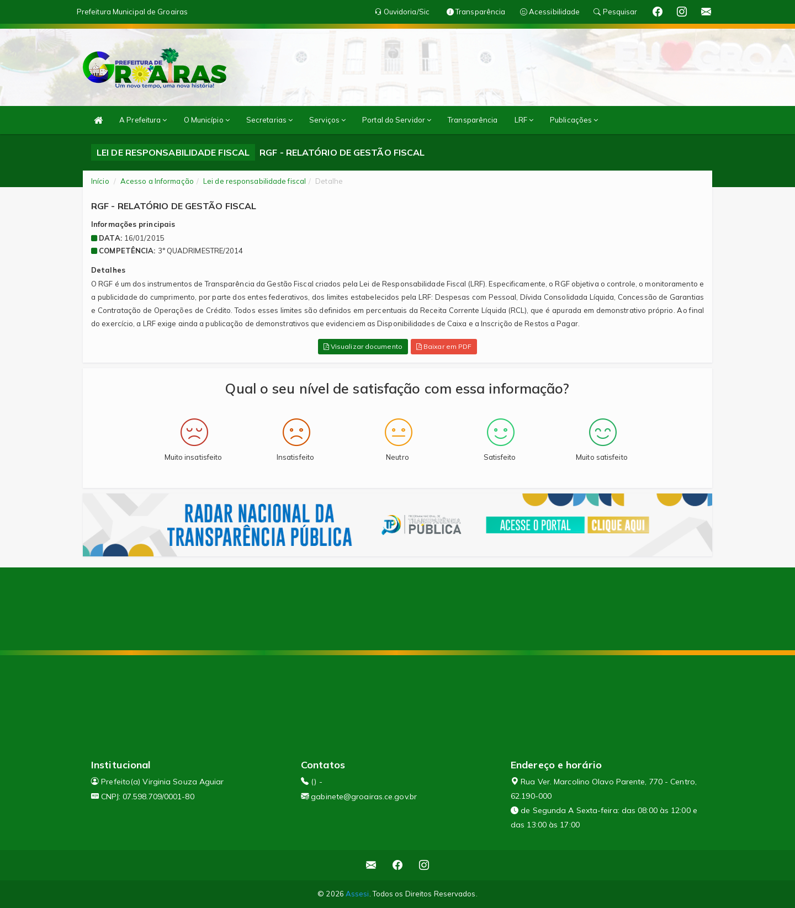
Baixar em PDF (444, 346)
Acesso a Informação (157, 181)
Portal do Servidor (396, 119)
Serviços (327, 119)
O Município (207, 119)
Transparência (472, 119)
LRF (524, 119)
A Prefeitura (143, 119)
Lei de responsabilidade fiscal (254, 181)
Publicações (574, 119)
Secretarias (269, 119)
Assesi (357, 893)
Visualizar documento (363, 346)
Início (100, 181)
